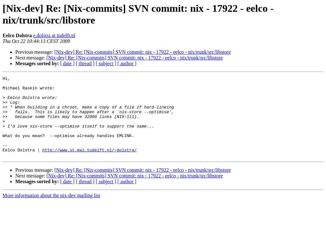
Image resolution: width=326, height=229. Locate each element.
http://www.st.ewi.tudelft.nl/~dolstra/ (89, 165)
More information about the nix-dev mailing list (51, 211)
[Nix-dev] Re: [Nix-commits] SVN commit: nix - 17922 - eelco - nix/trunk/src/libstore (142, 52)
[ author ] (127, 63)
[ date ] (67, 63)
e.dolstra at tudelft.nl (54, 35)
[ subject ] (106, 63)
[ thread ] (85, 63)
